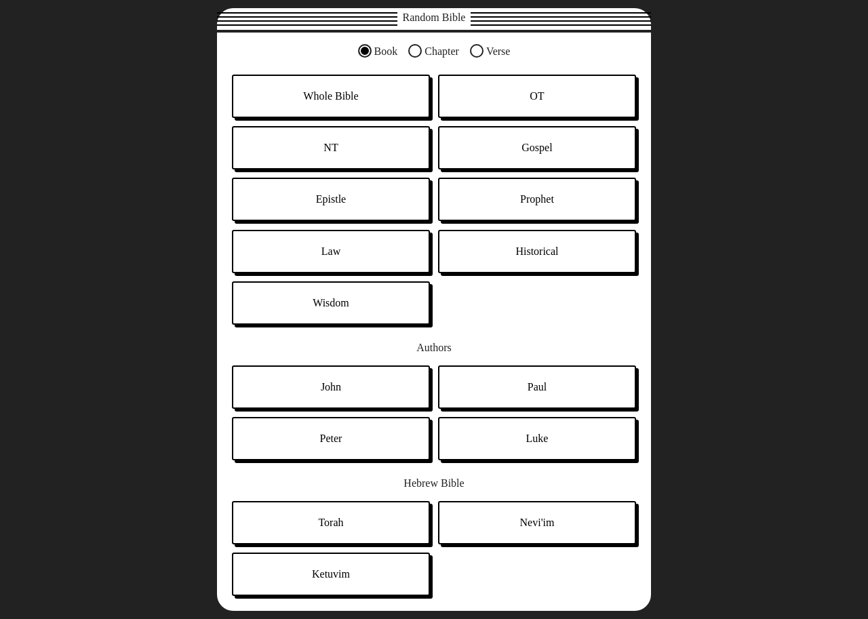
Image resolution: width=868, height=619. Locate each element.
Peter (331, 438)
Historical (536, 251)
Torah (330, 522)
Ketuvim (331, 574)
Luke (537, 438)
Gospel (536, 147)
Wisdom (331, 302)
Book (386, 51)
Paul (537, 387)
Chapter (442, 51)
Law (330, 251)
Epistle (331, 199)
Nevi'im (537, 522)
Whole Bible (330, 96)
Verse (498, 51)
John (331, 387)
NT (330, 147)
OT (537, 96)
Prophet (537, 199)
